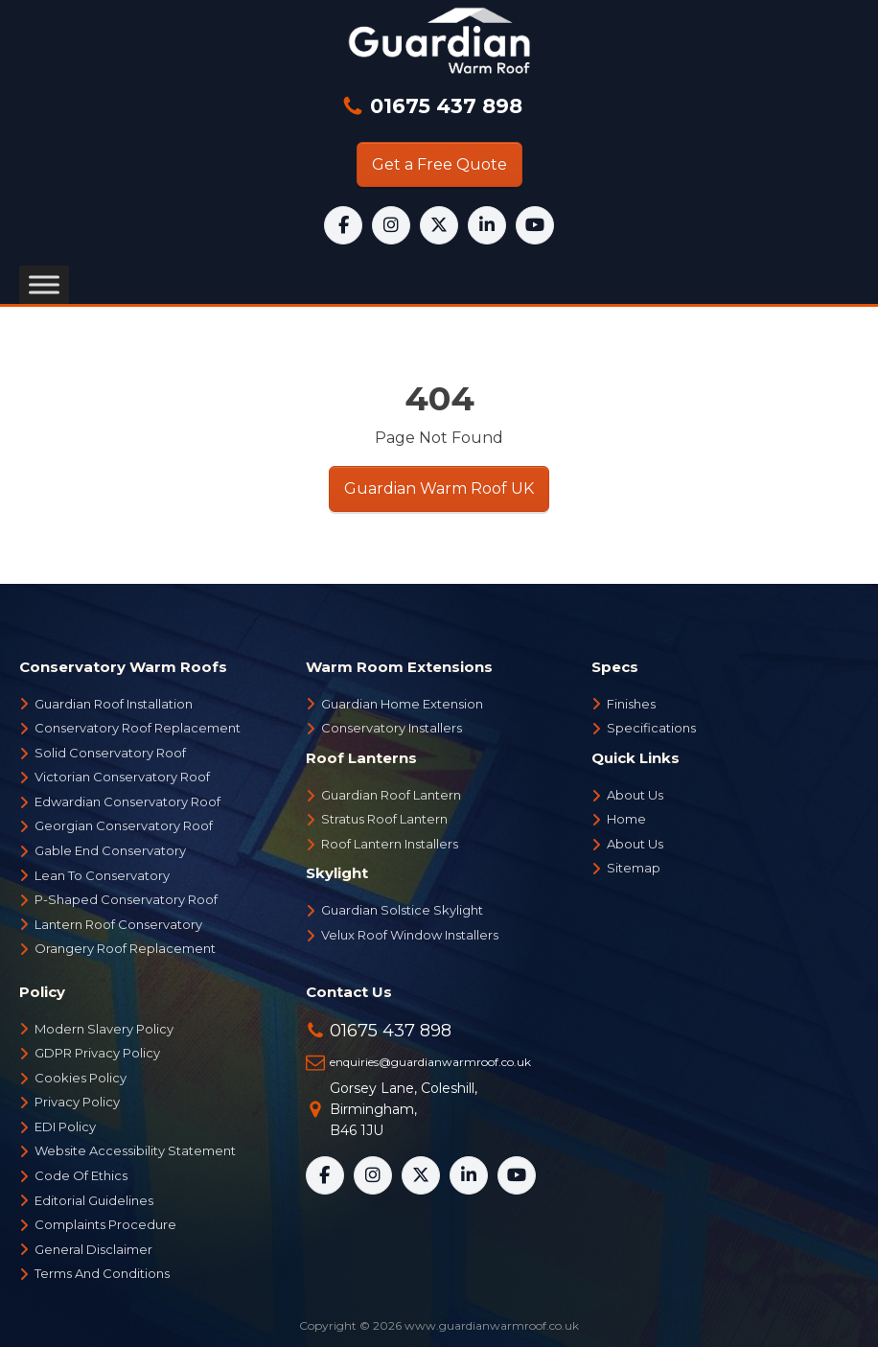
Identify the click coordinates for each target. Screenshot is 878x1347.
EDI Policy (65, 1126)
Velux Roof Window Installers (409, 934)
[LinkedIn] (487, 225)
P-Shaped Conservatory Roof (126, 899)
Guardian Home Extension (402, 703)
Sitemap (633, 867)
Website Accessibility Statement (135, 1150)
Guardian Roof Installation (114, 703)
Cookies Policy (81, 1077)
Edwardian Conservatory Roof (127, 801)
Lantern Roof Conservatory (118, 924)
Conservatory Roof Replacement (138, 727)
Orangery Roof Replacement (125, 948)
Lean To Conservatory (102, 875)
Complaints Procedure (105, 1224)
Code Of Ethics (81, 1175)
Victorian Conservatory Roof (122, 776)
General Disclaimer (93, 1249)
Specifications (651, 727)
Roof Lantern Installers (389, 843)
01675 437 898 (443, 106)
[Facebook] (343, 225)
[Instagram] (391, 225)
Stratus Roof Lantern (384, 818)
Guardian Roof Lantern (391, 794)
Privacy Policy (77, 1101)
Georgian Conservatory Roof (124, 825)
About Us (635, 794)
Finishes (631, 703)
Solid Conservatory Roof (110, 752)
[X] (439, 225)
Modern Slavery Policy (104, 1028)
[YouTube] (535, 225)
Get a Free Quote (439, 164)
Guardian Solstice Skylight (402, 909)
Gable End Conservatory (110, 850)
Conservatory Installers (391, 727)
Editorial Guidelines (94, 1200)
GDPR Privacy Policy (97, 1052)
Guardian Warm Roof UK (439, 488)
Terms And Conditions (102, 1273)
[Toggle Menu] (44, 285)
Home (626, 818)
